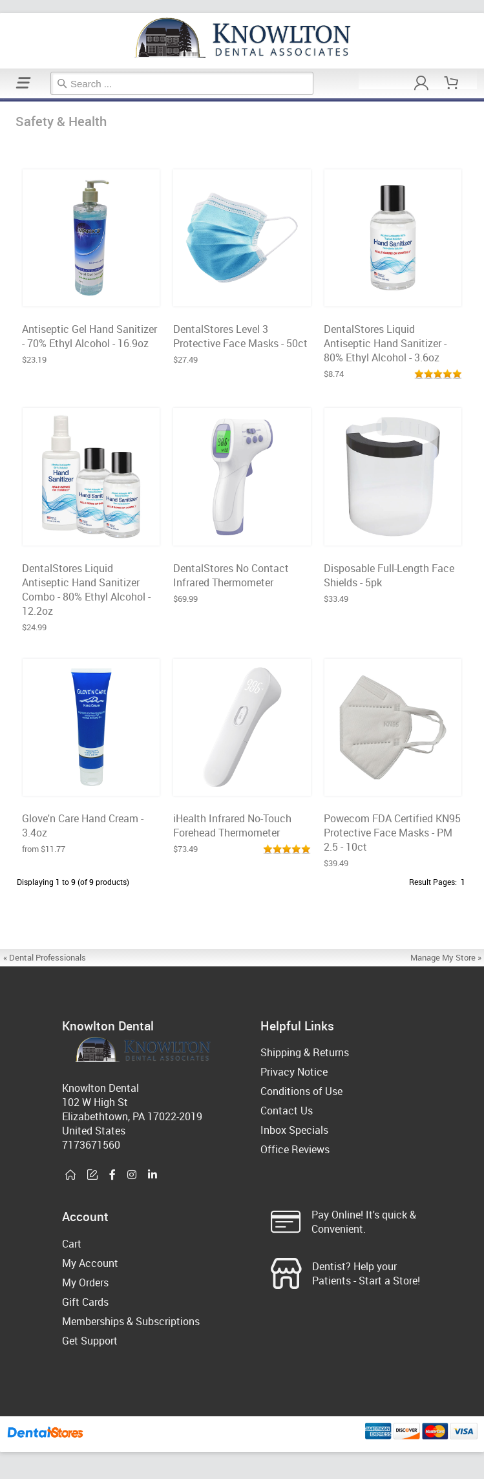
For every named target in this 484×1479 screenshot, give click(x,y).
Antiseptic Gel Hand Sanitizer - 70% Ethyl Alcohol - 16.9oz (89, 336)
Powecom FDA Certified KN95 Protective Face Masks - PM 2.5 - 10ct (392, 832)
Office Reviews (295, 1149)
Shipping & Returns (304, 1052)
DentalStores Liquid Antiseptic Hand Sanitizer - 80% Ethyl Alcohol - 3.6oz (385, 343)
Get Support (90, 1341)
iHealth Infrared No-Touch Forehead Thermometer (232, 825)
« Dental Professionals (44, 957)
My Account (90, 1263)
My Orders (85, 1282)
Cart (71, 1244)
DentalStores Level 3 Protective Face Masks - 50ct (240, 336)
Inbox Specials (294, 1130)
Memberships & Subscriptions (131, 1321)
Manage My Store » (446, 957)
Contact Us (286, 1110)
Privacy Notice (294, 1072)
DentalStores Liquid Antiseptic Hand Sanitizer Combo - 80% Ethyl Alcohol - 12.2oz (86, 589)
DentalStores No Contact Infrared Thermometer (231, 575)
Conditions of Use (301, 1091)
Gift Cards (85, 1302)
